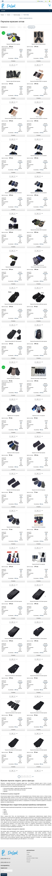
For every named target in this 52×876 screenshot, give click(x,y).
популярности (12, 27)
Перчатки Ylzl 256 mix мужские (13, 452)
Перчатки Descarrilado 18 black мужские (38, 378)
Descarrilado (45, 87)
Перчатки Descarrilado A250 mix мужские (39, 229)
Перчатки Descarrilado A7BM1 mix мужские (13, 192)
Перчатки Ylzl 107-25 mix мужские (13, 527)
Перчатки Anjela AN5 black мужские (38, 44)
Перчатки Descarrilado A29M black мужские (38, 304)
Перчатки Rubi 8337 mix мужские (38, 564)
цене (25, 27)
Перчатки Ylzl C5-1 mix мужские (38, 415)
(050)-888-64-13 (5, 862)
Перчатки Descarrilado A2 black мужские (13, 712)
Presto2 (21, 50)
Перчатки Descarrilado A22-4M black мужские (13, 304)
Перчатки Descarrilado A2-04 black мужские (38, 749)
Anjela (46, 50)
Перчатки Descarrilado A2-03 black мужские (38, 712)
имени (19, 27)
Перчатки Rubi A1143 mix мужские (13, 564)
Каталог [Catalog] (3, 10)
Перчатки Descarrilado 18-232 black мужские (13, 601)
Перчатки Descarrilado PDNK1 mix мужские (38, 81)
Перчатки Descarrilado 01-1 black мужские (38, 638)
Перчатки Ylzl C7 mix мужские (13, 415)
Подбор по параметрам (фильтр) (26, 18)
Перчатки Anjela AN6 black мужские (13, 81)
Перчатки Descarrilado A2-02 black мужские (38, 675)
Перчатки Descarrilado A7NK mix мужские (39, 155)
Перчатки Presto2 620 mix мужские (13, 44)
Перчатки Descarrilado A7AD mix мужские (39, 192)
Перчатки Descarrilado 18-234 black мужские (13, 638)
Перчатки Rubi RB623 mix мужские (38, 527)
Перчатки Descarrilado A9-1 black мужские (13, 341)
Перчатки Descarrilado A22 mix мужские (13, 267)
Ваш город (40, 1)
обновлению (31, 27)
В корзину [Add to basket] (13, 61)
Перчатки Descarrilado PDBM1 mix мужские (13, 118)
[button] (3, 1)
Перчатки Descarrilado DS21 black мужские (38, 341)
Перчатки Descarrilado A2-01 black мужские (13, 749)
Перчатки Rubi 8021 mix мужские (13, 378)
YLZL (21, 422)
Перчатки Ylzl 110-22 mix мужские (38, 489)
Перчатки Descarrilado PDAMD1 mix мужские (38, 118)
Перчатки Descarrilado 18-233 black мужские (38, 601)
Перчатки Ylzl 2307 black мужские (38, 452)
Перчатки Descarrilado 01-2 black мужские (13, 675)
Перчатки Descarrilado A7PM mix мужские (13, 155)
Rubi (21, 384)
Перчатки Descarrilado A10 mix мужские (38, 267)
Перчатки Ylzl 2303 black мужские (13, 489)
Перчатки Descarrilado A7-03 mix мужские (13, 229)
